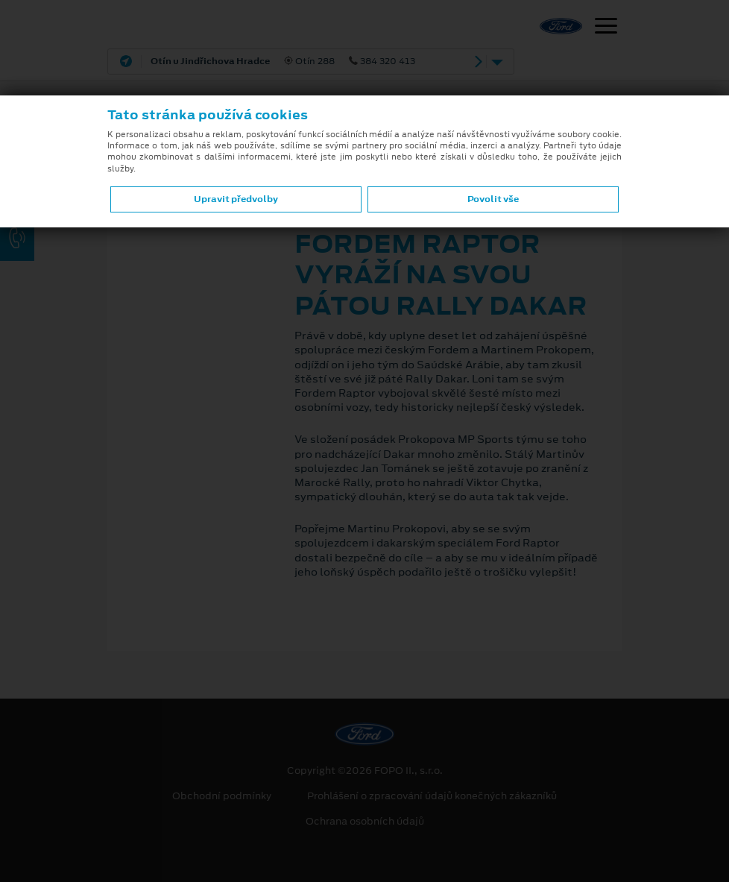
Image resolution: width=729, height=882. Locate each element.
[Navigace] (606, 27)
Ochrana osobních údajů (365, 821)
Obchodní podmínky (221, 796)
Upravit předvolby (236, 199)
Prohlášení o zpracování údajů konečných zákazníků (432, 796)
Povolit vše (493, 199)
